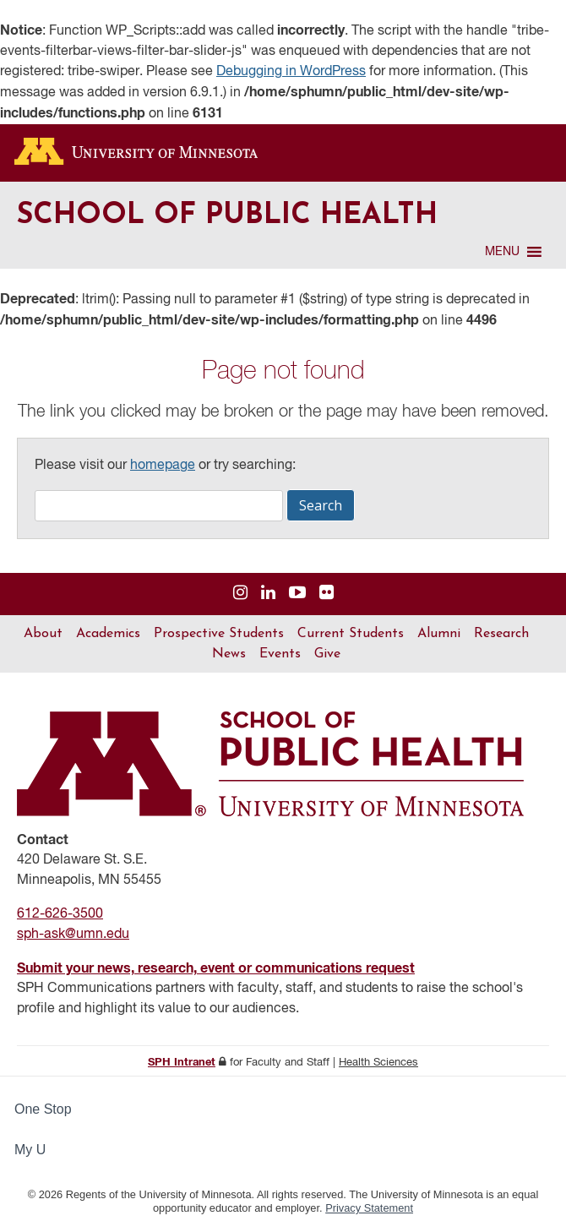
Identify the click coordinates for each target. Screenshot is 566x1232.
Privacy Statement (369, 1208)
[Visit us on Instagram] (240, 593)
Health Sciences (378, 1062)
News (229, 654)
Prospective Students (219, 634)
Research (501, 634)
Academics (108, 634)
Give (327, 654)
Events (280, 654)
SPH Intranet (181, 1062)
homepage (162, 465)
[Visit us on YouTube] (297, 593)
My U (37, 1149)
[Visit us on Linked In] (268, 593)
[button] (502, 252)
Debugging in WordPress (291, 72)
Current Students (350, 634)
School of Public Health (227, 216)
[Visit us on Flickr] (326, 593)
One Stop (43, 1109)
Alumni (438, 634)
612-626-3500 (60, 914)
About (43, 634)
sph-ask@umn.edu (73, 934)
